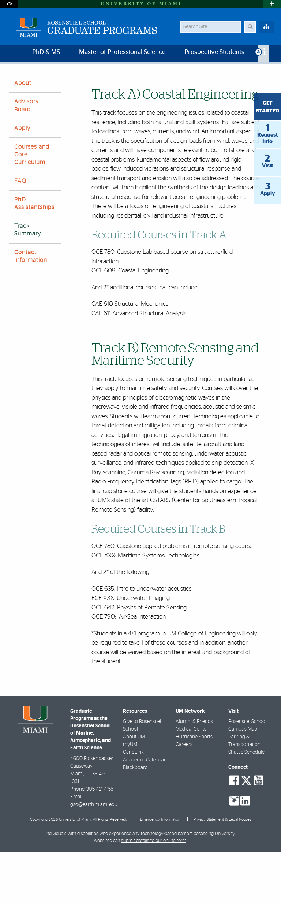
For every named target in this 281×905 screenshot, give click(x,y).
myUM (130, 798)
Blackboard (135, 821)
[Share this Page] (269, 74)
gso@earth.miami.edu (93, 858)
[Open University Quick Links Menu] (272, 4)
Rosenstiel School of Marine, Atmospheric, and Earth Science (73, 79)
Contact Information (30, 309)
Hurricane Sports (194, 790)
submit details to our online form (153, 894)
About (22, 137)
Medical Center (192, 782)
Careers (184, 798)
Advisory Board (26, 159)
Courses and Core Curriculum (31, 208)
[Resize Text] (254, 74)
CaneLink (133, 805)
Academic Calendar (144, 813)
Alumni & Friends (194, 775)
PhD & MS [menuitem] (46, 52)
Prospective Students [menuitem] (214, 52)
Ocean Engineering (82, 83)
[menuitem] (263, 53)
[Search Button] (250, 27)
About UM (134, 790)
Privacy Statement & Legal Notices (222, 873)
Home (155, 79)
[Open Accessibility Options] (9, 4)
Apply (22, 182)
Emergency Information (160, 873)
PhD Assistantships (34, 257)
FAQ (20, 234)
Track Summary (129, 84)
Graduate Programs (30, 83)
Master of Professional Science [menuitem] (122, 52)
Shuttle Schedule (246, 805)
